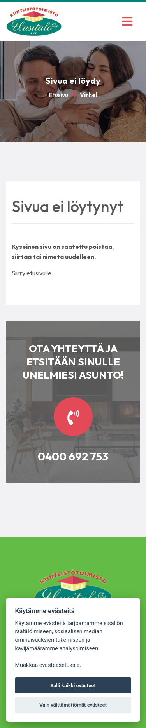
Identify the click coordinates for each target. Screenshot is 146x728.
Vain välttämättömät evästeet (73, 705)
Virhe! (88, 95)
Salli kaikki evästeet (73, 685)
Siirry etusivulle (31, 273)
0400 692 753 (73, 456)
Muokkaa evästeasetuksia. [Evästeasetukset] (48, 665)
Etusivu (58, 95)
